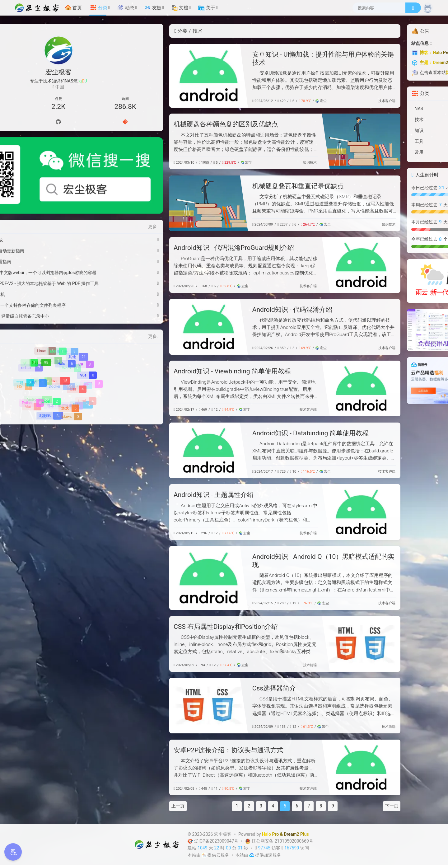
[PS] (37, 339)
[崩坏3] (91, 339)
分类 (98, 7)
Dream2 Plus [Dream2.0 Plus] (296, 834)
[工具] (390, 141)
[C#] (85, 320)
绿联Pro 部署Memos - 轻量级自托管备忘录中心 (52, 271)
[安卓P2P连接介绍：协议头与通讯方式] (300, 767)
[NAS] (390, 108)
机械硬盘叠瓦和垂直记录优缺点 (237, 186)
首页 (73, 7)
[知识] (390, 130)
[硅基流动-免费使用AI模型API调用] (389, 329)
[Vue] (86, 331)
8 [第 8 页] (260, 805)
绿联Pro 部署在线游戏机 (42, 249)
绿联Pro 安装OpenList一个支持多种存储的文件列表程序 (52, 260)
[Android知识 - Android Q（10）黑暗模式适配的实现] (147, 578)
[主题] (23, 338)
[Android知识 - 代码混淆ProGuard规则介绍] (300, 265)
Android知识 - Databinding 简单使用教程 (249, 433)
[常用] (390, 152)
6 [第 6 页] (236, 805)
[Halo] (64, 320)
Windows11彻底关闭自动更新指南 (52, 206)
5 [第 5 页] (224, 805)
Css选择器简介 (213, 688)
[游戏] (68, 364)
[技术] (390, 119)
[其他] (76, 312)
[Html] (85, 357)
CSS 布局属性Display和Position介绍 (165, 626)
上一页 (117, 805)
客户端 (329, 101)
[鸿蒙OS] (48, 372)
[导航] (32, 122)
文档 (180, 7)
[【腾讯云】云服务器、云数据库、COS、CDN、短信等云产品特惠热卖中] (389, 380)
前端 (252, 665)
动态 (125, 7)
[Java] (58, 337)
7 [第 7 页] (248, 805)
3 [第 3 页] (200, 805)
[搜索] (413, 7)
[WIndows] (68, 372)
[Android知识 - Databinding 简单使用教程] (147, 450)
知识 (245, 163)
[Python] (31, 359)
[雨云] (389, 280)
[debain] (31, 323)
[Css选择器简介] (147, 705)
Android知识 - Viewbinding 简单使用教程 (171, 371)
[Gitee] (85, 122)
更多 (92, 182)
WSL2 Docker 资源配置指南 (45, 217)
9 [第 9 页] (272, 805)
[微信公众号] (58, 153)
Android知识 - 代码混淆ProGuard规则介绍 (173, 247)
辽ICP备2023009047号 (214, 841)
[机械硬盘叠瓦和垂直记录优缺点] (147, 203)
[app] (56, 307)
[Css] (76, 345)
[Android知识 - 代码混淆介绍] (147, 327)
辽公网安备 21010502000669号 (278, 841)
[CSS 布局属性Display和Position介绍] (300, 644)
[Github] (58, 122)
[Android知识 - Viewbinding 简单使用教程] (300, 388)
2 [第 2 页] (188, 805)
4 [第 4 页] (212, 805)
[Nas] (40, 318)
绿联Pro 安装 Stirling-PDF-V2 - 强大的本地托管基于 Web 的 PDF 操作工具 (52, 238)
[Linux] (45, 306)
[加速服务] (251, 855)
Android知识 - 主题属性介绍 (153, 494)
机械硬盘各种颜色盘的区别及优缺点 (165, 124)
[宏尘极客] (38, 7)
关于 (206, 7)
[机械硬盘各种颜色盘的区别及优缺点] (300, 141)
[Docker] (61, 341)
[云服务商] (204, 855)
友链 (152, 7)
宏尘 (260, 101)
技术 (320, 101)
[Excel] (49, 357)
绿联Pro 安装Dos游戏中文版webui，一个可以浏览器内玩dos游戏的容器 (52, 228)
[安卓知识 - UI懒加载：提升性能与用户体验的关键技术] (147, 76)
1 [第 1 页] (176, 805)
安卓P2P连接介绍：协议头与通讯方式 (167, 750)
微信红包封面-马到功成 (41, 195)
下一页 (331, 805)
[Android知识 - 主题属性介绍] (300, 512)
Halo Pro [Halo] (270, 834)
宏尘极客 (222, 834)
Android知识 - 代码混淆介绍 (231, 309)
